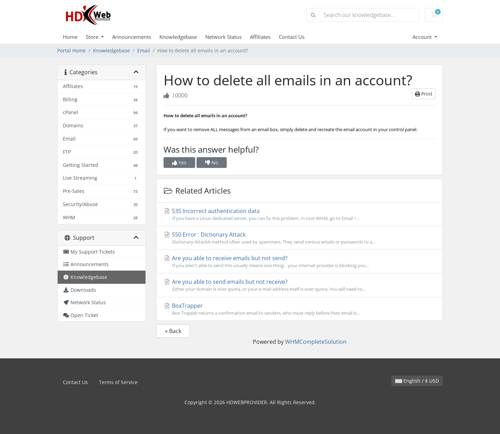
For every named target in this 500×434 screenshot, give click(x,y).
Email (143, 50)
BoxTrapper (299, 309)
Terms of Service (118, 382)
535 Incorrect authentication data (299, 214)
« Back (173, 331)
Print (423, 94)
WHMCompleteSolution (316, 342)
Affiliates (260, 36)
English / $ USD (417, 380)
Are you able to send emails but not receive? (299, 285)
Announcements (131, 36)
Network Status (223, 36)
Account (422, 36)
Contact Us (292, 36)
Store (93, 36)
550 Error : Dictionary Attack (299, 238)
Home (70, 36)
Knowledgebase (178, 36)
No (211, 162)
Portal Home (71, 50)
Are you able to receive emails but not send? (299, 261)
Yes (179, 162)
